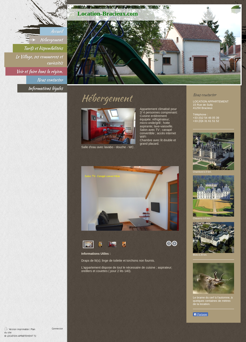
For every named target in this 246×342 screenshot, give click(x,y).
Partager (200, 314)
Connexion (57, 328)
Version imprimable (16, 329)
